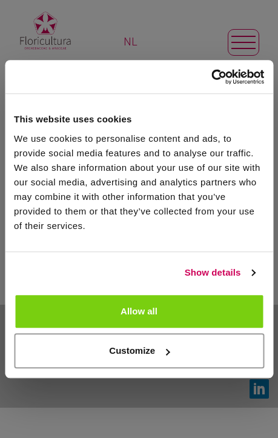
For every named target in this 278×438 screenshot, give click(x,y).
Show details (213, 272)
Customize (139, 350)
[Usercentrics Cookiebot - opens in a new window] (211, 77)
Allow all (139, 311)
